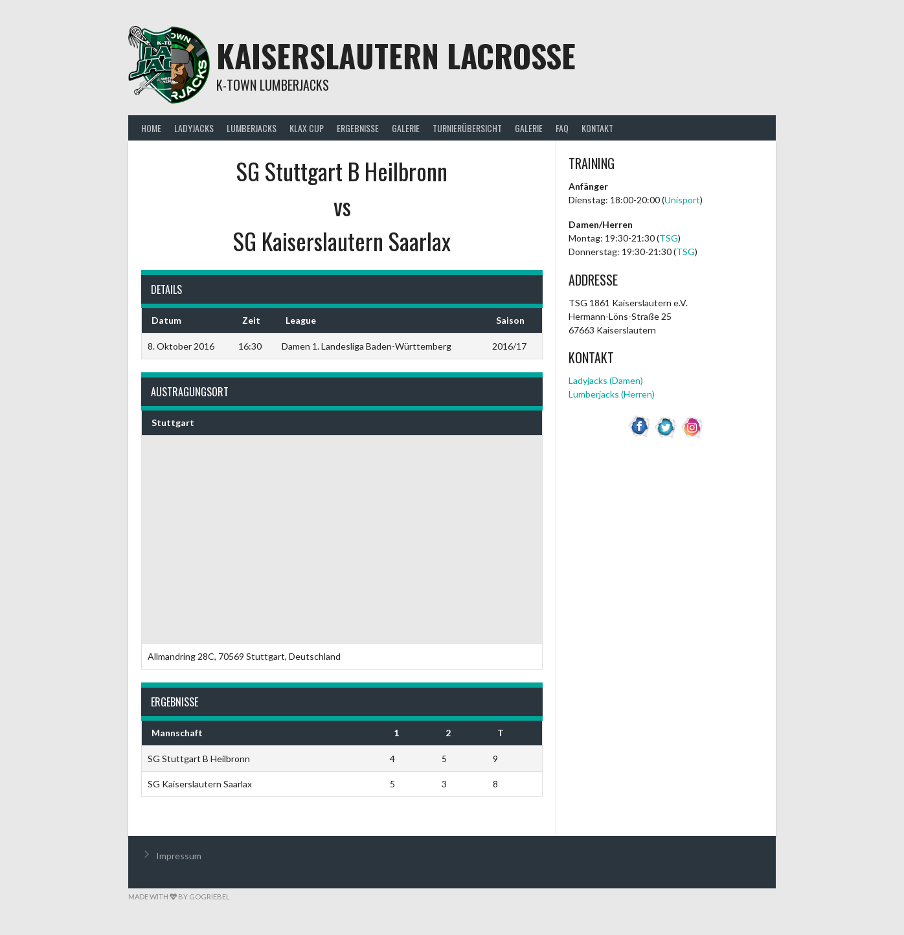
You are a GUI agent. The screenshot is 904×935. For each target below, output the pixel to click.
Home (151, 128)
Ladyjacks (194, 128)
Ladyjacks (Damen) (606, 380)
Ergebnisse (358, 128)
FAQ (562, 128)
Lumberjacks (252, 128)
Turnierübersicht (467, 128)
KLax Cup (306, 128)
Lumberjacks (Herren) (612, 394)
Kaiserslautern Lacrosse (396, 55)
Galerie (406, 128)
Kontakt (597, 128)
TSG (668, 237)
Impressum (178, 855)
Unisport (682, 199)
